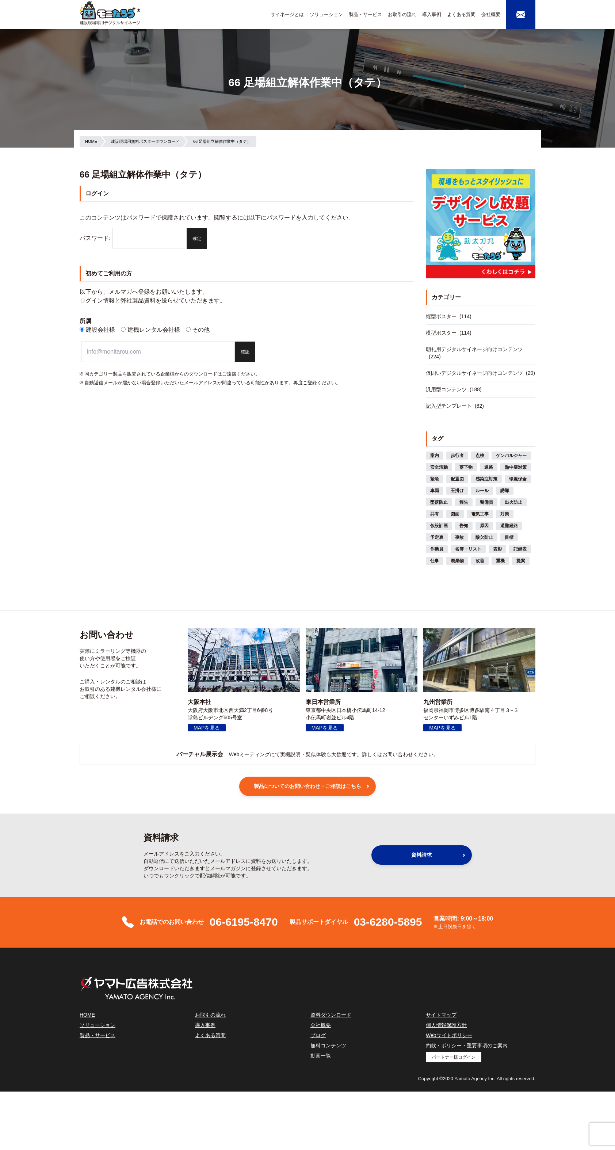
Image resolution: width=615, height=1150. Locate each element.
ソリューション (326, 14)
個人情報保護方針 (446, 1025)
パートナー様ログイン (453, 1057)
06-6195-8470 (244, 922)
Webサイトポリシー (449, 1035)
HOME (87, 1015)
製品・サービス (365, 14)
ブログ (318, 1035)
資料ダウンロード (330, 1015)
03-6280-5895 (388, 922)
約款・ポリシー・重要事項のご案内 (467, 1045)
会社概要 (490, 14)
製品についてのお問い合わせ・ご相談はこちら (307, 786)
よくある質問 (461, 14)
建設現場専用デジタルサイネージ (110, 22)
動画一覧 (320, 1056)
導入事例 (431, 14)
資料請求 (421, 855)
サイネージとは (287, 14)
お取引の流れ (402, 14)
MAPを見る (207, 728)
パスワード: (132, 238)
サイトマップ (441, 1015)
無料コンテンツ (328, 1045)
